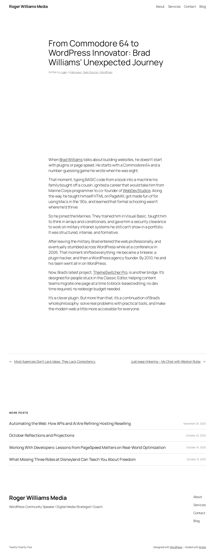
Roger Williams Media (28, 6)
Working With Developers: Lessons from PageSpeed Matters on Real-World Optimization (87, 447)
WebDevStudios (137, 190)
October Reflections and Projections (41, 435)
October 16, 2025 (196, 447)
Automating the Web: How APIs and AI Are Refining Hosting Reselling (70, 423)
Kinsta (202, 547)
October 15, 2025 (196, 459)
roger (64, 72)
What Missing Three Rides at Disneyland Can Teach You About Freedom (72, 459)
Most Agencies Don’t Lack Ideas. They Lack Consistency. (55, 361)
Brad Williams (71, 159)
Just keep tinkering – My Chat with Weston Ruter (166, 361)
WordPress (176, 547)
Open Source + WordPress (98, 72)
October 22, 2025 (196, 435)
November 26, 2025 (195, 423)
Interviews (76, 72)
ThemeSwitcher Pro (110, 272)
